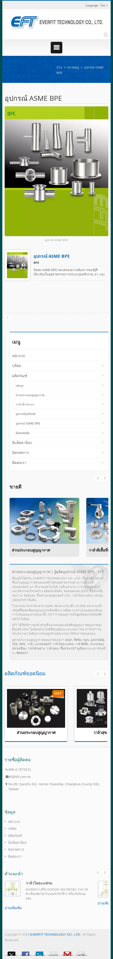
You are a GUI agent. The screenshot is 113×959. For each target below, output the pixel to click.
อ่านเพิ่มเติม (13, 908)
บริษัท (16, 366)
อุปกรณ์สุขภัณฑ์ (25, 414)
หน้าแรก (18, 356)
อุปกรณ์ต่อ (97, 640)
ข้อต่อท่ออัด (23, 433)
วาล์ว (30, 644)
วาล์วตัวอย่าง (36, 648)
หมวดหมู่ (73, 67)
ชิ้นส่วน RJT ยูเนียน (73, 648)
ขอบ (86, 640)
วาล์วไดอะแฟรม (63, 644)
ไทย (102, 5)
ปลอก (68, 640)
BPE (23, 644)
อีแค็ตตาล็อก (22, 443)
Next (97, 478)
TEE (15, 644)
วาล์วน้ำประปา (25, 404)
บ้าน (59, 67)
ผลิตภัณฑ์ (19, 376)
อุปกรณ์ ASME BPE (51, 256)
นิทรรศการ (20, 453)
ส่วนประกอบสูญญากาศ (30, 395)
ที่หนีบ (78, 640)
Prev (104, 478)
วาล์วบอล (52, 648)
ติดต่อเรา (19, 463)
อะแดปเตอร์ (43, 644)
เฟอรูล (20, 385)
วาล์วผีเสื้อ (81, 644)
